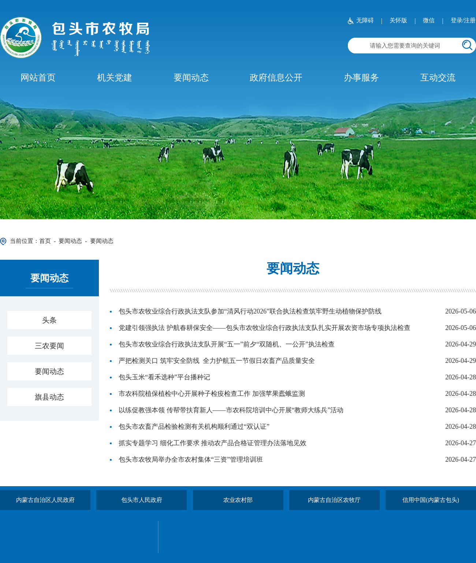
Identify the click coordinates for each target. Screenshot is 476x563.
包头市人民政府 (141, 500)
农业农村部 (238, 500)
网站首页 (38, 77)
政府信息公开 (276, 77)
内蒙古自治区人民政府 (45, 500)
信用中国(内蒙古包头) (430, 500)
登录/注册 (463, 20)
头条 (49, 320)
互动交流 (437, 77)
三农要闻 (49, 346)
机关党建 (114, 77)
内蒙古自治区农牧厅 (334, 500)
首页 (45, 241)
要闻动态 (191, 77)
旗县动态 (49, 397)
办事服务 (361, 77)
